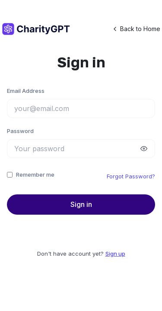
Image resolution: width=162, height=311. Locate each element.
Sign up (115, 253)
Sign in (81, 204)
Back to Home (135, 29)
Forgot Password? (131, 176)
